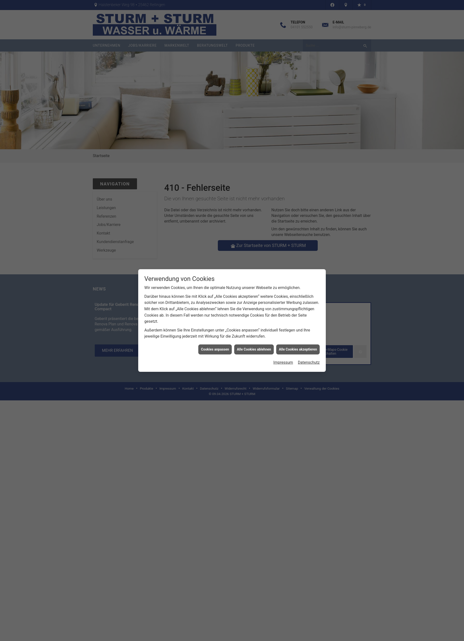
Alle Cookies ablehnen (254, 330)
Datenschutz (309, 343)
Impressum (283, 343)
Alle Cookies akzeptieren (298, 330)
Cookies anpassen (215, 330)
